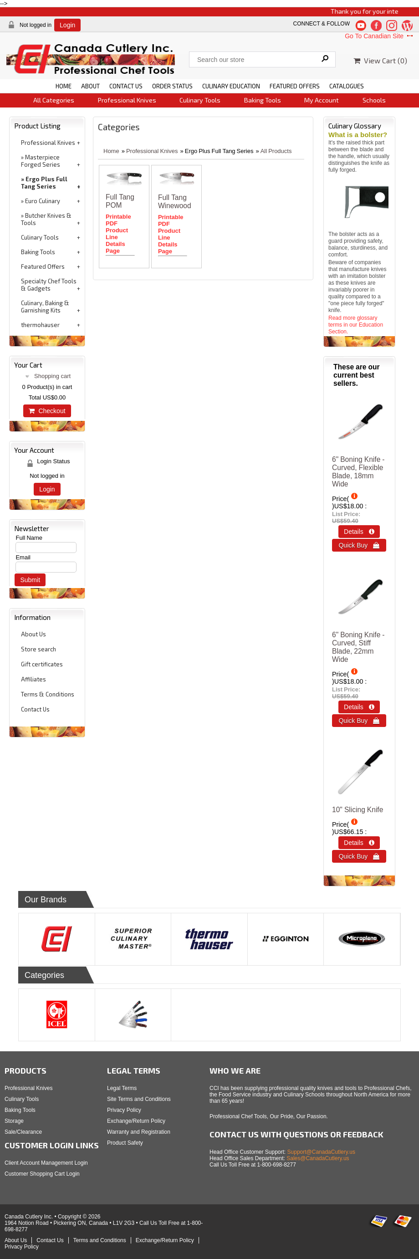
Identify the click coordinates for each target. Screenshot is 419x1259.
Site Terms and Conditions (139, 1099)
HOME (64, 86)
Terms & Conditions (47, 694)
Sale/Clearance (23, 1132)
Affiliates (33, 679)
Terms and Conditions (99, 1240)
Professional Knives (127, 100)
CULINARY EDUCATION (231, 86)
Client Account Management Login (46, 1163)
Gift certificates (42, 664)
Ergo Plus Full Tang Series (44, 182)
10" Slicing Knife (357, 809)
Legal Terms (122, 1088)
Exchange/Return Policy (136, 1121)
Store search (38, 649)
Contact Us (35, 709)
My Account (321, 100)
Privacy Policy (124, 1110)
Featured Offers (43, 266)
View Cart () (380, 60)
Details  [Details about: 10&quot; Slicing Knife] (359, 842)
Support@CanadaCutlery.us (321, 1152)
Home (111, 151)
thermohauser (40, 324)
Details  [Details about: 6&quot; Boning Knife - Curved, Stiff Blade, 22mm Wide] (359, 707)
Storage (14, 1121)
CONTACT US (126, 86)
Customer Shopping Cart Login (42, 1174)
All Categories (53, 100)
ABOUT (90, 86)
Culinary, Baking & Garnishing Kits (45, 306)
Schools (374, 100)
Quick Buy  (358, 545)
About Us (33, 634)
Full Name (28, 538)
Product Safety (125, 1143)
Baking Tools (262, 100)
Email (23, 557)
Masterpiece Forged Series (40, 161)
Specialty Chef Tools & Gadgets (49, 284)
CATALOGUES (346, 86)
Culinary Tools (199, 100)
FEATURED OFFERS (295, 86)
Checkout (47, 411)
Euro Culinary (42, 201)
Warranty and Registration (138, 1132)
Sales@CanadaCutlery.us (317, 1158)
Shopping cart (52, 376)
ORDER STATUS (172, 86)
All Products (276, 151)
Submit (30, 580)
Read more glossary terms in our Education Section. (355, 325)
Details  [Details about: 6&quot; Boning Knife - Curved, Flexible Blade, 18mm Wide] (359, 531)
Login (67, 25)
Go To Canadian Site (379, 36)
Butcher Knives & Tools (46, 219)
